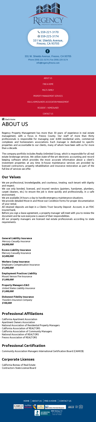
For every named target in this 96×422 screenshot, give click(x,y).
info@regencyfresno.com (48, 63)
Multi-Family (48, 90)
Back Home (8, 119)
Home (26, 401)
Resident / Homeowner (48, 107)
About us (48, 78)
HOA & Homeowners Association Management (48, 101)
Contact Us (48, 113)
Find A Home (48, 84)
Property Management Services (48, 96)
